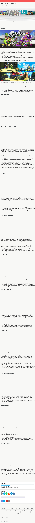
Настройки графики (14, 508)
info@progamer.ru (18, 517)
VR (19, 508)
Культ (1, 5)
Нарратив (31, 510)
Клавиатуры (17, 513)
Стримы (23, 508)
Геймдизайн (3, 510)
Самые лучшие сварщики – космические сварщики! (9, 487)
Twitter (4, 493)
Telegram (11, 493)
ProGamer (3, 1)
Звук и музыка (26, 510)
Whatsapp (7, 493)
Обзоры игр (3, 508)
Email (1, 493)
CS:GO (8, 508)
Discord (1, 521)
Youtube (7, 521)
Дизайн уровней (10, 510)
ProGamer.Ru (2, 517)
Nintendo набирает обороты (5, 486)
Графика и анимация (18, 510)
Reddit (9, 493)
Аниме (28, 508)
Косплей (32, 508)
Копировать (23, 496)
